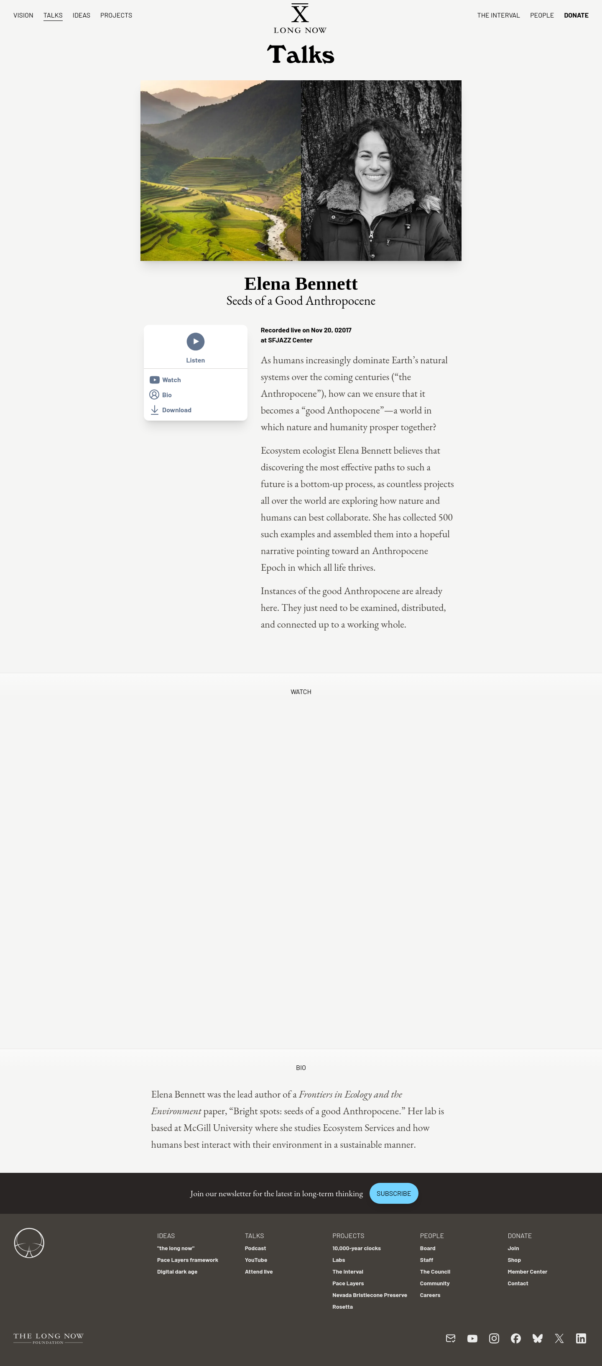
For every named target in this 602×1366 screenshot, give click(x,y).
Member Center (527, 1271)
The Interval (498, 15)
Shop (514, 1259)
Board (428, 1247)
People (542, 15)
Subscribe (394, 1193)
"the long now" (175, 1247)
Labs (338, 1259)
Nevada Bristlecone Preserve (369, 1294)
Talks (53, 15)
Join (513, 1247)
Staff (427, 1259)
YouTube (256, 1259)
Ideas (81, 15)
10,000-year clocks (356, 1247)
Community (435, 1283)
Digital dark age (177, 1271)
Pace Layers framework (187, 1259)
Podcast (255, 1247)
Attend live (259, 1271)
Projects (116, 15)
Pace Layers (348, 1283)
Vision (23, 15)
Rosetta (342, 1306)
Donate (576, 15)
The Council (435, 1271)
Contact (518, 1283)
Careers (430, 1294)
